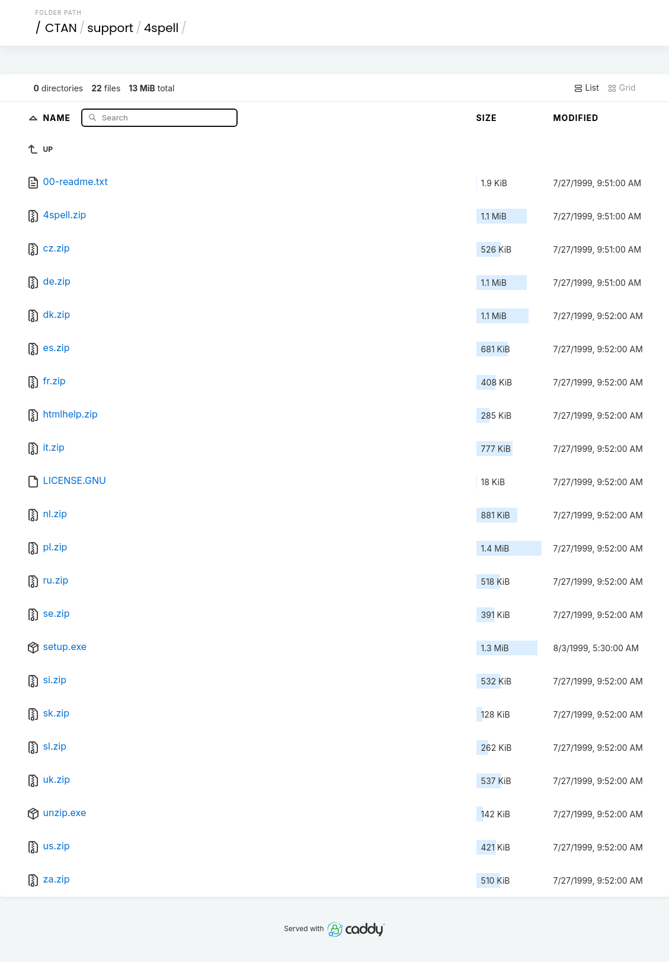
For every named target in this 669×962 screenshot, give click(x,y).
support (110, 28)
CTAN (61, 28)
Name (58, 117)
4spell (161, 28)
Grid (621, 87)
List (586, 87)
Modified (576, 118)
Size (486, 118)
